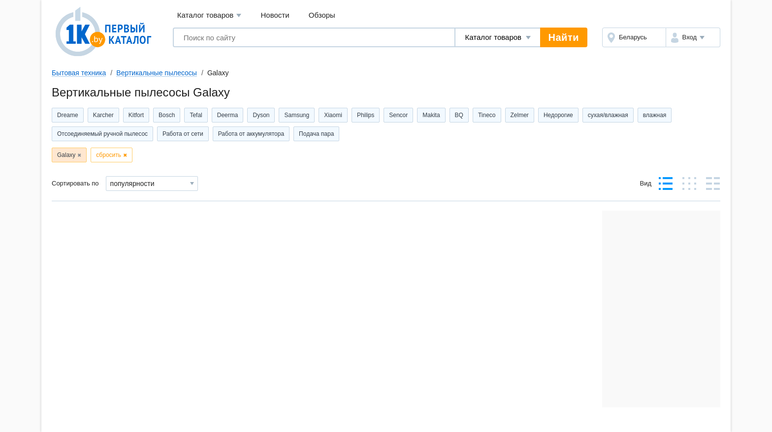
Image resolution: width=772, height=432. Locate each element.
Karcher (103, 115)
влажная (655, 115)
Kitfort (136, 115)
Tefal (196, 115)
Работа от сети (182, 133)
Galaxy (66, 155)
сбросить (108, 155)
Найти (563, 37)
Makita (431, 115)
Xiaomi (333, 115)
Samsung (296, 115)
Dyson (261, 115)
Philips (365, 115)
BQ (459, 115)
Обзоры (322, 15)
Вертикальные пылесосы (156, 73)
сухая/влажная (608, 115)
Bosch (167, 115)
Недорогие (558, 115)
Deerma (227, 115)
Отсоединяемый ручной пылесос (102, 133)
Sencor (398, 115)
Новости (275, 15)
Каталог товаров (209, 15)
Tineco (487, 115)
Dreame (67, 115)
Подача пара (316, 133)
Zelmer (520, 115)
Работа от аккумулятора (251, 133)
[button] (693, 37)
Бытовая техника (79, 73)
